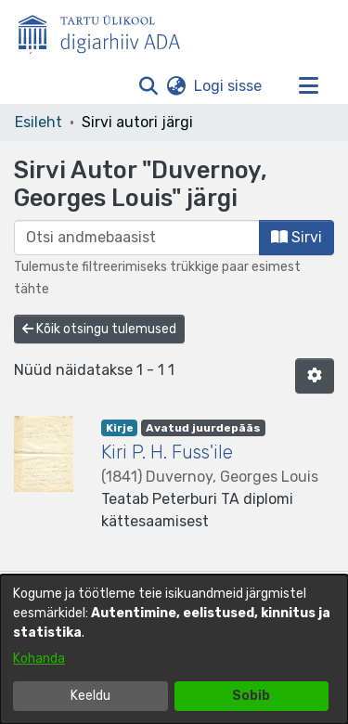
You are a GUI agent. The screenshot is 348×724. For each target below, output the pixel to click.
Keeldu (90, 696)
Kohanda (39, 658)
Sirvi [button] (296, 237)
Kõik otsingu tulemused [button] (99, 329)
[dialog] (174, 649)
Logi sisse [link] (229, 86)
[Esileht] (107, 30)
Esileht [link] (38, 122)
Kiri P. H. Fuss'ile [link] (167, 452)
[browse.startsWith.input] (137, 237)
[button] (148, 86)
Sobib (251, 696)
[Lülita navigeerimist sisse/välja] (308, 86)
